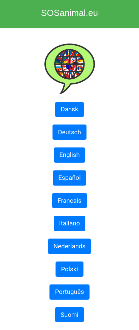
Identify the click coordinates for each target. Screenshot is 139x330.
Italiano (69, 223)
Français (69, 200)
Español (69, 178)
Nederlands (70, 246)
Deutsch (69, 132)
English (69, 155)
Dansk (69, 109)
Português (69, 292)
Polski (69, 269)
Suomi (69, 315)
